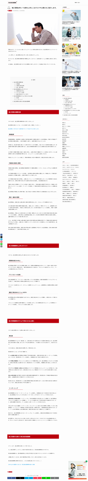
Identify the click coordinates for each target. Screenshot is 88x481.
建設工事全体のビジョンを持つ (22, 94)
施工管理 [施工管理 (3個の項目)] (72, 199)
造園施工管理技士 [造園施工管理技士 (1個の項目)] (71, 211)
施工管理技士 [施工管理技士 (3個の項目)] (66, 201)
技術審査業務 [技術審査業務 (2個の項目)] (66, 199)
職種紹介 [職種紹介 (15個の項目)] (69, 207)
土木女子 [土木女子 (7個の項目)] (74, 193)
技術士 (65, 163)
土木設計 (65, 146)
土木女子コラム (67, 138)
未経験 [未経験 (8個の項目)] (71, 201)
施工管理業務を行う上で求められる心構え (23, 96)
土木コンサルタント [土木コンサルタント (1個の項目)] (67, 193)
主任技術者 (66, 135)
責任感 (17, 97)
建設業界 (65, 158)
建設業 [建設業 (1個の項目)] (64, 197)
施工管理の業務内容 (18, 82)
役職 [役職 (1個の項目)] (69, 197)
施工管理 (10, 10)
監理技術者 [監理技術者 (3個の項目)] (75, 205)
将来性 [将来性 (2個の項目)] (68, 195)
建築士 (65, 151)
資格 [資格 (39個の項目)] (74, 209)
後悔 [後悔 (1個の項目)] (73, 197)
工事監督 (65, 148)
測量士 (65, 168)
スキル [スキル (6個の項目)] (72, 183)
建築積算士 (66, 153)
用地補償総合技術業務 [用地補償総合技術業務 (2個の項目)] (67, 205)
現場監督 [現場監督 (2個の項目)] (78, 203)
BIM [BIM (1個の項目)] (68, 179)
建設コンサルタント (67, 156)
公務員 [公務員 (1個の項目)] (70, 191)
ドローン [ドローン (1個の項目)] (74, 185)
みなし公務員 (66, 133)
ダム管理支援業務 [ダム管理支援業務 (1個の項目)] (66, 185)
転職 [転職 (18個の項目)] (64, 211)
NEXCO (65, 123)
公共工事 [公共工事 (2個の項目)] (65, 191)
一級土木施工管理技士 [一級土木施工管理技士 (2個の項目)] (67, 187)
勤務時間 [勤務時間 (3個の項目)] (75, 191)
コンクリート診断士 (67, 128)
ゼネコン (65, 130)
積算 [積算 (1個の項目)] (64, 207)
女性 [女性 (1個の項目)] (64, 195)
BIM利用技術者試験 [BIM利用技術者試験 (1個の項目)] (75, 179)
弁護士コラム (66, 161)
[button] (11, 478)
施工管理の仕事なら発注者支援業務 (22, 101)
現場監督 (18, 84)
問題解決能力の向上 (20, 91)
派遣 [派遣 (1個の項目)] (73, 203)
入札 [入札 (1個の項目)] (75, 189)
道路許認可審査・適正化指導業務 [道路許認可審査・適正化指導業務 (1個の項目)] (69, 213)
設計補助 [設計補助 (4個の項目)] (75, 207)
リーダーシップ (19, 99)
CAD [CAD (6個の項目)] (64, 181)
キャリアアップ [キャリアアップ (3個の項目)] (66, 183)
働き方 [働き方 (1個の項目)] (64, 189)
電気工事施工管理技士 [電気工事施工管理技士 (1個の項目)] (67, 215)
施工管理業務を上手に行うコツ (21, 89)
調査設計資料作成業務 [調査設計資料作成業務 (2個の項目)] (67, 209)
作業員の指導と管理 (20, 85)
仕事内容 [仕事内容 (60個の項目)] (75, 187)
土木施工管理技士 (67, 143)
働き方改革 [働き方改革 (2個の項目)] (70, 189)
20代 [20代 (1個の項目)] (64, 179)
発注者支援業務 (67, 171)
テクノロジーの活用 (20, 92)
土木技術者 (66, 140)
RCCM (65, 125)
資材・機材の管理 (19, 87)
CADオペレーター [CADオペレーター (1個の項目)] (70, 181)
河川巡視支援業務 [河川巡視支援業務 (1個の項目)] (66, 203)
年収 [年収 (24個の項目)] (77, 195)
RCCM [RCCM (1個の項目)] (77, 181)
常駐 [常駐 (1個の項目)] (73, 195)
